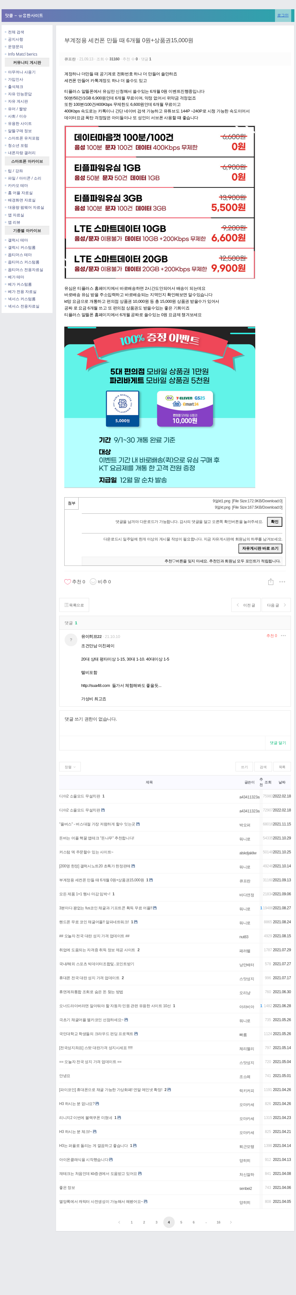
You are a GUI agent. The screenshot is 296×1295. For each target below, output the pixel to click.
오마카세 (246, 1104)
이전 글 (245, 605)
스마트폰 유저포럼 (22, 138)
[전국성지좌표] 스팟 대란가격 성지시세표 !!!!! (96, 1048)
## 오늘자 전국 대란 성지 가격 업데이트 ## (94, 936)
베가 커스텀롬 (18, 284)
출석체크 (14, 86)
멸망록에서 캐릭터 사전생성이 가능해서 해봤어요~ (101, 1201)
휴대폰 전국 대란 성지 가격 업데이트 (89, 978)
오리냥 (244, 993)
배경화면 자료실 (20, 200)
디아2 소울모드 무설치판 (79, 796)
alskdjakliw (247, 853)
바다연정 (246, 895)
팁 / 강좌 (14, 170)
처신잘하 (246, 1174)
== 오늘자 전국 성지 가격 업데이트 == (90, 1062)
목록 (282, 767)
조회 (267, 782)
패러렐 (244, 951)
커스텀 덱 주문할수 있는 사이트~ (86, 852)
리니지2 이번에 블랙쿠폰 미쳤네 (85, 1117)
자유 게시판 (16, 101)
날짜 (281, 782)
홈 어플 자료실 (19, 192)
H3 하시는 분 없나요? (77, 1104)
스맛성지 (246, 979)
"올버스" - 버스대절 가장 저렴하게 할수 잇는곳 (97, 824)
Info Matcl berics (21, 54)
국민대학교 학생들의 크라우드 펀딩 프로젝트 (96, 1034)
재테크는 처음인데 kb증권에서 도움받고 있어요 (98, 1173)
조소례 (244, 1077)
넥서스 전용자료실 (22, 306)
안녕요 (64, 1076)
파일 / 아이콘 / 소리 (23, 178)
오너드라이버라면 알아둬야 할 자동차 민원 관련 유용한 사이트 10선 (115, 1006)
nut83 (243, 937)
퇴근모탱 (246, 1146)
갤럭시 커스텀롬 (20, 247)
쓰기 (244, 767)
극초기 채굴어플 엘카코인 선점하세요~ (91, 1020)
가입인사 (14, 79)
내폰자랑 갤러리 (20, 152)
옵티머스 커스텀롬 (22, 262)
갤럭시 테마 (16, 240)
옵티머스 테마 (18, 254)
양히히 (244, 1160)
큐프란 (70, 59)
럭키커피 (246, 1090)
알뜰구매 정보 (18, 130)
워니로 (244, 839)
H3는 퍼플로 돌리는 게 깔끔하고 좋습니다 (93, 1145)
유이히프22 (91, 636)
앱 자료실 (14, 215)
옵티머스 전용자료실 (24, 269)
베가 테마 (14, 277)
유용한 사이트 (18, 123)
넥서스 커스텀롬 (20, 299)
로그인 (283, 15)
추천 (271, 636)
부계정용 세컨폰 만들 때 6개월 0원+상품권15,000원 (128, 40)
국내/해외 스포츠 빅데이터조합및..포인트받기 (96, 964)
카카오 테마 (16, 185)
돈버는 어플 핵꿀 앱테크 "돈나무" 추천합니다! (96, 838)
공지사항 (14, 39)
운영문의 (14, 46)
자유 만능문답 (18, 94)
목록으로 (74, 605)
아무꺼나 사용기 (20, 72)
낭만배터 (246, 965)
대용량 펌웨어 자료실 (24, 207)
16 (219, 1222)
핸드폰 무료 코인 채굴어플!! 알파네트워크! (94, 922)
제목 (149, 782)
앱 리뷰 (12, 222)
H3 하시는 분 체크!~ (75, 1131)
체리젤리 (246, 1049)
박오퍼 (244, 825)
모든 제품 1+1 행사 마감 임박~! (84, 894)
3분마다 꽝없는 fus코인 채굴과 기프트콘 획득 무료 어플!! (105, 908)
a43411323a (249, 797)
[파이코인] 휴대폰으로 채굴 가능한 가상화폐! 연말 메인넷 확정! (110, 1090)
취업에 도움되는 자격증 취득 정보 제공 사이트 (97, 950)
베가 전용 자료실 (21, 291)
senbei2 (245, 1188)
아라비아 (246, 1007)
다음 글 (276, 605)
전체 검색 (14, 32)
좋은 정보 (67, 1187)
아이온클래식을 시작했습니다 (83, 1159)
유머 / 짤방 (16, 109)
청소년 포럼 (16, 145)
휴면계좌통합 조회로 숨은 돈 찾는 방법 (91, 992)
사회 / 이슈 (16, 116)
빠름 (243, 1035)
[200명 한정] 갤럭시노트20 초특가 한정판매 (94, 866)
